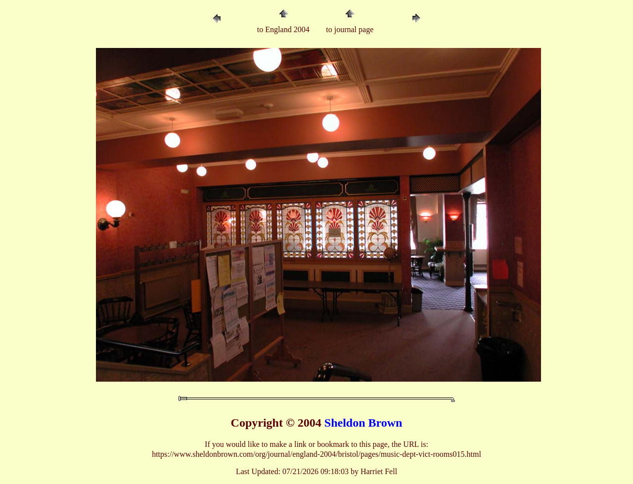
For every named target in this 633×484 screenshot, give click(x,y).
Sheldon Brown (363, 422)
